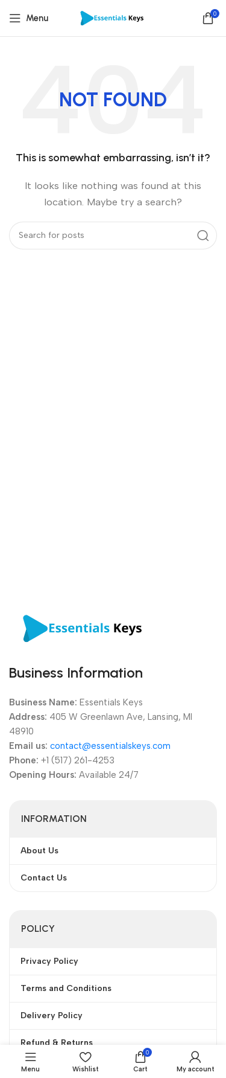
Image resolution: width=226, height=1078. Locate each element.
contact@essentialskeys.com (110, 745)
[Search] (113, 235)
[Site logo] (113, 17)
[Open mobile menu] (28, 18)
